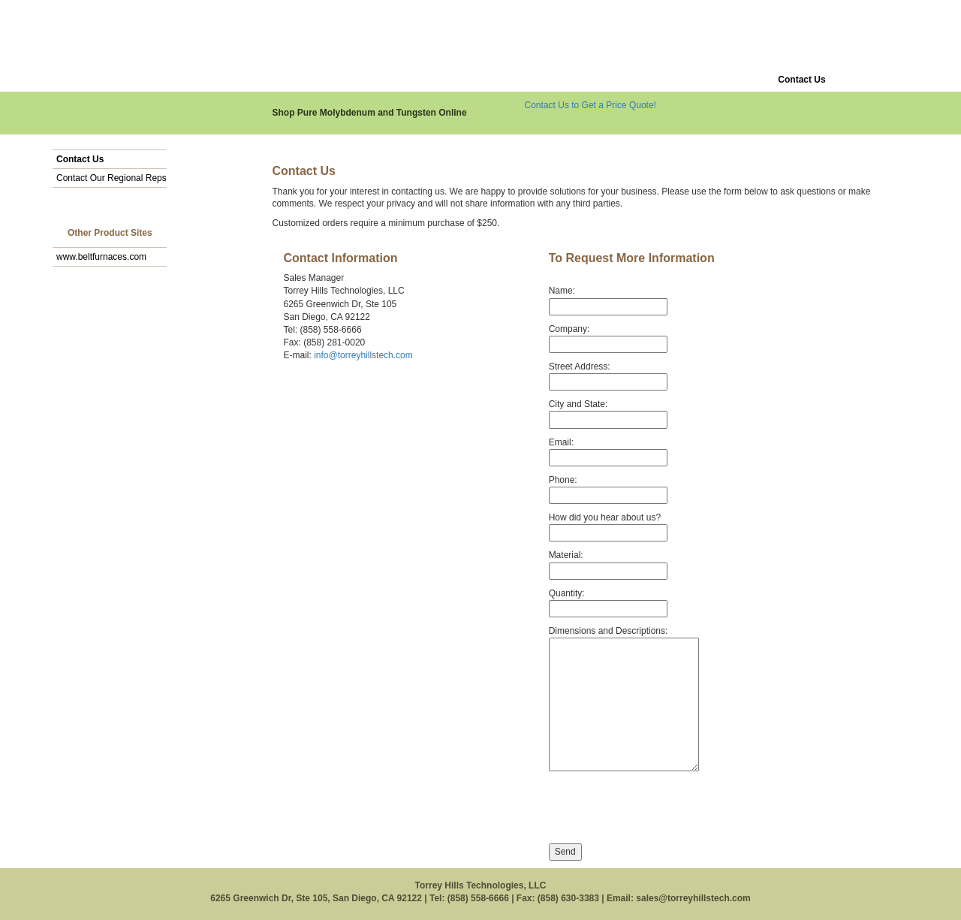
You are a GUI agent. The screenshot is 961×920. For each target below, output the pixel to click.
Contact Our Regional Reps (111, 178)
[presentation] (663, 808)
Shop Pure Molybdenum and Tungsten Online (370, 112)
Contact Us (80, 159)
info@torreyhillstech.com (363, 355)
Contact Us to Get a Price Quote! (590, 105)
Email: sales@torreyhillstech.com (679, 898)
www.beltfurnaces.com (101, 257)
